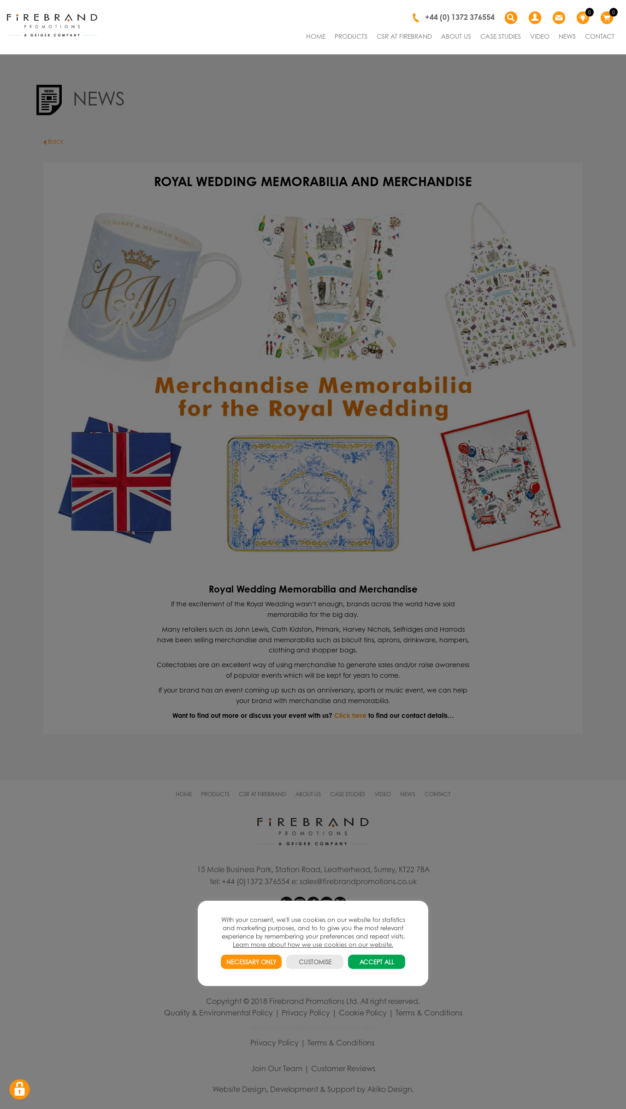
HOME (315, 36)
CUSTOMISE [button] (315, 961)
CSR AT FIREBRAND (404, 36)
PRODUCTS (351, 36)
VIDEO (539, 36)
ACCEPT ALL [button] (377, 961)
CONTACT (599, 36)
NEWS (567, 36)
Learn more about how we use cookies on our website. (313, 944)
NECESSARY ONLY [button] (251, 961)
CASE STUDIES (500, 36)
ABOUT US (456, 36)
